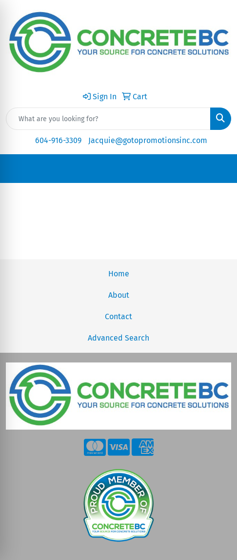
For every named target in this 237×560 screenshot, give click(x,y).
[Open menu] (217, 169)
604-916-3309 (58, 140)
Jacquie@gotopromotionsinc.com (147, 140)
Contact (118, 316)
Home (118, 273)
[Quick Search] (108, 119)
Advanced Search (118, 338)
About (118, 295)
